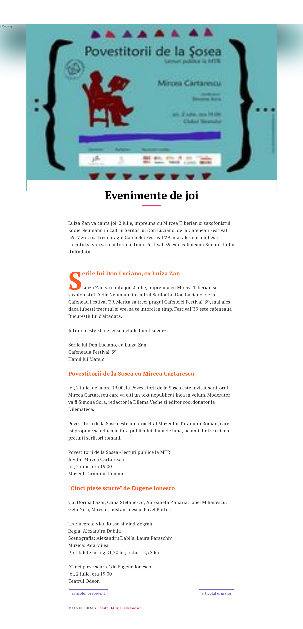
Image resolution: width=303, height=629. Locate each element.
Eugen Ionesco (131, 608)
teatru (104, 608)
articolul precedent (88, 593)
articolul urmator (216, 593)
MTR (114, 608)
